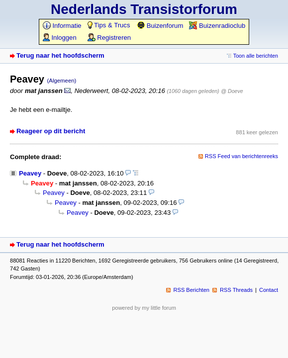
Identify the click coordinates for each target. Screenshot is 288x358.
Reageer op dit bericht (50, 131)
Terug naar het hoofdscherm (60, 55)
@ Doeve (232, 91)
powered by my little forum (144, 308)
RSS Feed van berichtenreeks (241, 156)
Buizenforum (160, 25)
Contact (268, 290)
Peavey (30, 173)
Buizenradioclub (217, 25)
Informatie (62, 25)
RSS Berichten (191, 290)
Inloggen (60, 37)
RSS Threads (236, 290)
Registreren (109, 37)
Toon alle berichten (255, 56)
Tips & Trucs (109, 25)
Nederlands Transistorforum (144, 9)
